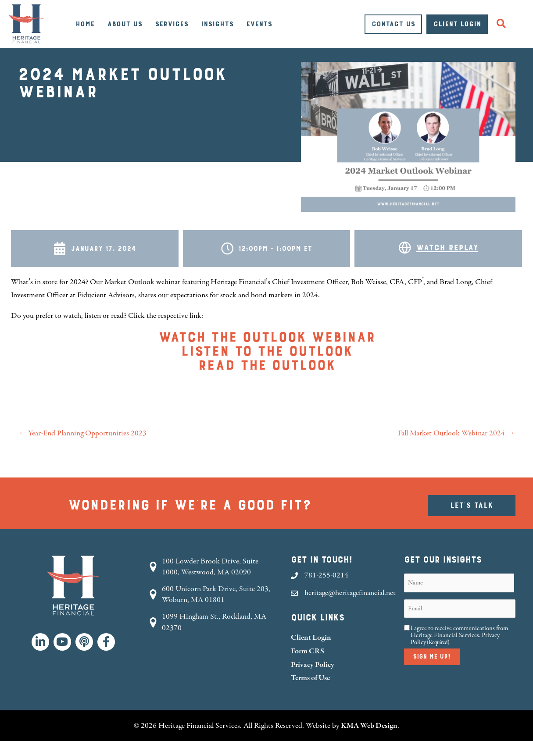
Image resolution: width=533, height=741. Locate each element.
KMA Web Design (369, 725)
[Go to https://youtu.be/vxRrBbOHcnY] (438, 248)
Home (84, 24)
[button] (502, 24)
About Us (124, 24)
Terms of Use (310, 678)
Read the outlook (266, 365)
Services (171, 24)
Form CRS (307, 651)
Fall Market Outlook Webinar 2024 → (456, 433)
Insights (217, 24)
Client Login (457, 24)
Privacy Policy (312, 664)
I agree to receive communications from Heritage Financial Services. (459, 635)
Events (259, 24)
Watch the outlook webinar (266, 337)
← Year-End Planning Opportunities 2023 (82, 433)
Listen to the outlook (266, 351)
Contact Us (393, 24)
